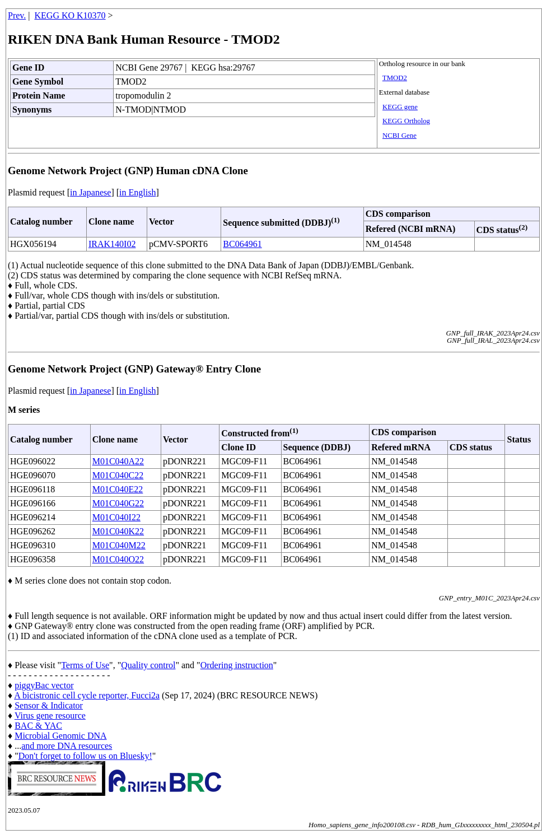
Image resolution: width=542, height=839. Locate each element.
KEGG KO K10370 (70, 15)
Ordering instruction (236, 665)
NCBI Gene (399, 135)
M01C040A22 (118, 461)
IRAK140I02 (112, 244)
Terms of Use (85, 665)
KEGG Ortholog (406, 121)
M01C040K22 (118, 531)
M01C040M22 (119, 545)
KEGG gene (400, 107)
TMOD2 (394, 78)
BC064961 (242, 244)
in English (137, 192)
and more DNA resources (66, 746)
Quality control (148, 665)
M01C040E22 (117, 489)
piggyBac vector (44, 685)
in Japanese (90, 192)
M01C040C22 (118, 475)
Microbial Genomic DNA (60, 735)
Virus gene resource (50, 715)
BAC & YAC (38, 725)
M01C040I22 (116, 517)
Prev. (17, 15)
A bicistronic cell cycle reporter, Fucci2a (87, 695)
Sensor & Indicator (49, 705)
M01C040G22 (118, 503)
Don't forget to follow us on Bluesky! (85, 756)
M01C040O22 (118, 559)
